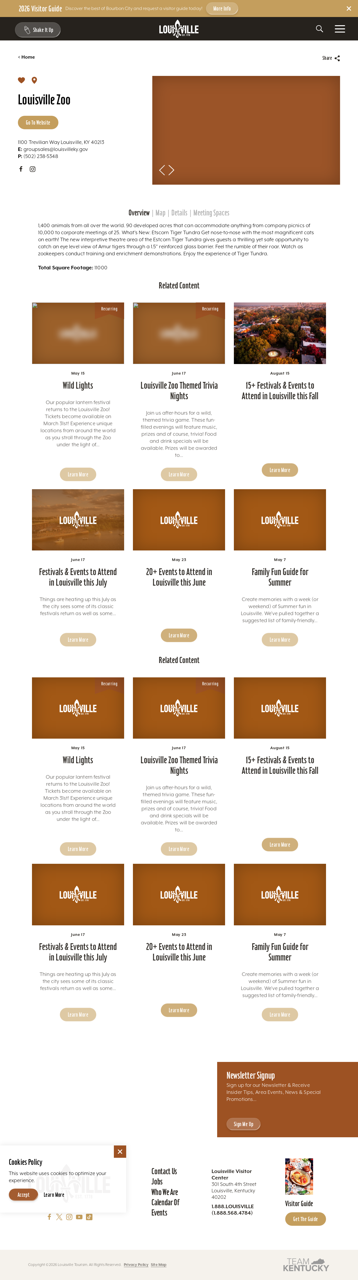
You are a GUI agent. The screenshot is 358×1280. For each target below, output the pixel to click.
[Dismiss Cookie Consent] (120, 1151)
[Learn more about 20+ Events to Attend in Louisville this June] (179, 536)
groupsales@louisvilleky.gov (53, 149)
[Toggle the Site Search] (319, 29)
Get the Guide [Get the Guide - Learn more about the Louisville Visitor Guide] (305, 1219)
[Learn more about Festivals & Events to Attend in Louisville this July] (78, 536)
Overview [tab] (139, 212)
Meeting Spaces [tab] (211, 212)
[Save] (21, 80)
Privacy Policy (136, 1264)
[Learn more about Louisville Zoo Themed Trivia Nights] (179, 349)
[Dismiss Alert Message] (349, 8)
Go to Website (38, 122)
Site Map (158, 1264)
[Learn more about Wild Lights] (78, 349)
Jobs (157, 1181)
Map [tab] (161, 212)
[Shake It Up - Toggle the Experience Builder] (36, 30)
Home (26, 57)
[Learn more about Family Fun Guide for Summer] (280, 536)
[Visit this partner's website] (306, 1264)
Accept (24, 1194)
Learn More (54, 1194)
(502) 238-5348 (38, 156)
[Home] (179, 29)
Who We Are (164, 1192)
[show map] (34, 80)
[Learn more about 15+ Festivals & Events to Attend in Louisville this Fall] (280, 349)
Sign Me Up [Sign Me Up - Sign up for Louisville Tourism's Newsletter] (243, 1124)
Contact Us (164, 1171)
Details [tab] (179, 212)
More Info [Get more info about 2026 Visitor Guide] (222, 8)
